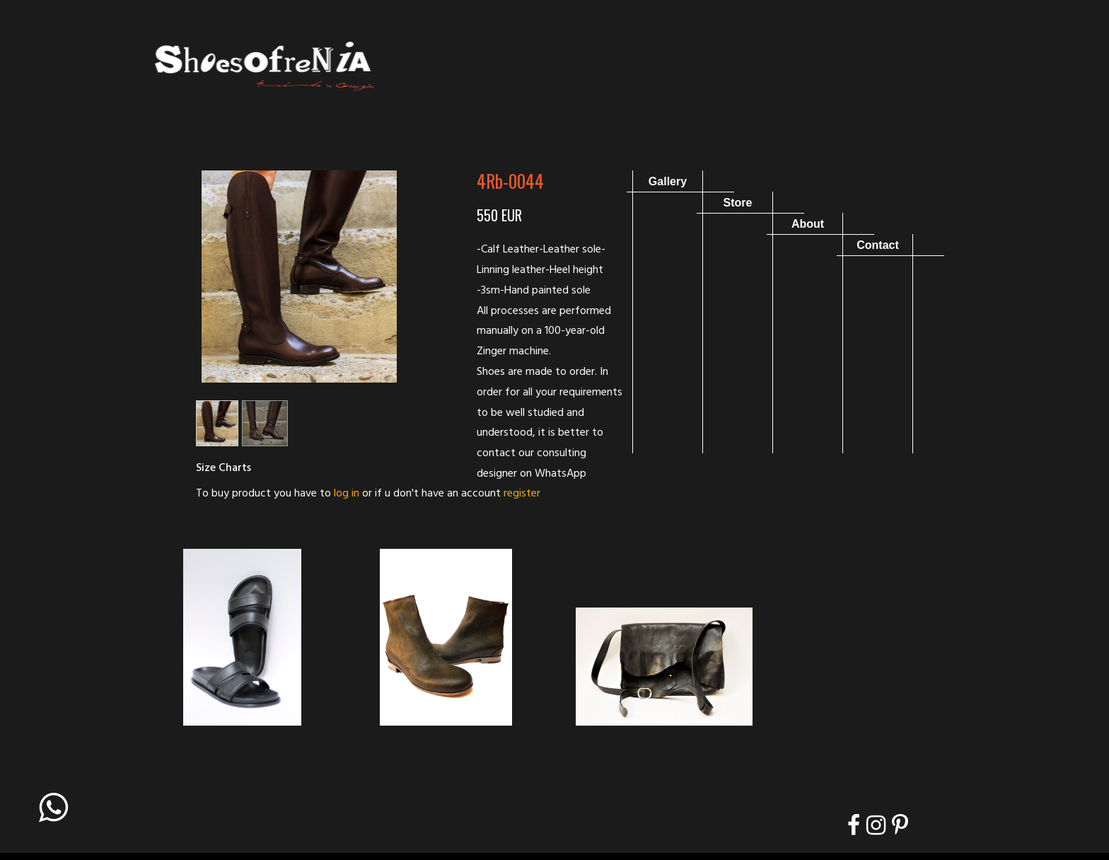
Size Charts (223, 468)
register (522, 493)
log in (346, 493)
